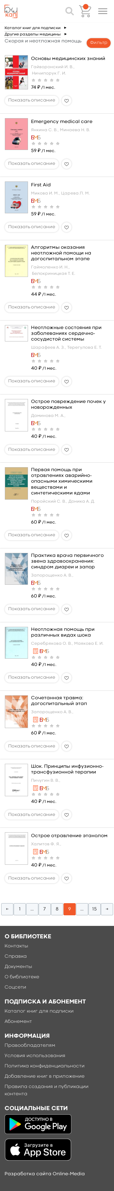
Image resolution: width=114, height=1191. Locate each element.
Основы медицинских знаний (68, 59)
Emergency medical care (61, 122)
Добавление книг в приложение (45, 1076)
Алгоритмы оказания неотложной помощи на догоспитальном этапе (61, 253)
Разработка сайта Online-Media (45, 1174)
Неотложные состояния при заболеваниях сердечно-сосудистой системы (66, 333)
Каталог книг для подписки (32, 28)
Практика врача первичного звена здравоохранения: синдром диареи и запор (67, 561)
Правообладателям (30, 1045)
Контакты (16, 946)
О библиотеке (22, 977)
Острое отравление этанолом (69, 836)
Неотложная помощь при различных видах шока (63, 632)
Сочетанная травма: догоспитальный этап (59, 701)
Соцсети (15, 987)
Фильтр (98, 43)
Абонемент (18, 1022)
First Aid (41, 185)
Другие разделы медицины (33, 34)
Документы (18, 967)
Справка (16, 956)
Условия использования (35, 1056)
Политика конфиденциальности (45, 1066)
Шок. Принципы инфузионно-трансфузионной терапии (67, 769)
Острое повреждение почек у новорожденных (68, 405)
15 (94, 909)
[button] (102, 11)
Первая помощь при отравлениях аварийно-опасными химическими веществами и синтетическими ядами (61, 481)
